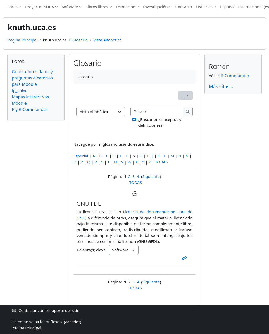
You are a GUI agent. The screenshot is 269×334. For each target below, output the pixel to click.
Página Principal (22, 40)
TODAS (161, 162)
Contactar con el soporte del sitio (46, 310)
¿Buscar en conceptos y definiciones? (160, 122)
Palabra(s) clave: (92, 249)
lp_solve (20, 90)
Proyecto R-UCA (39, 6)
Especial (80, 155)
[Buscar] (156, 111)
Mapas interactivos (30, 97)
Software (70, 6)
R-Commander (235, 75)
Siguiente (151, 176)
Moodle (19, 103)
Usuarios (204, 6)
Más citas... (221, 86)
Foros (12, 6)
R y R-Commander (30, 109)
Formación (126, 6)
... (187, 95)
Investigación (155, 6)
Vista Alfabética (107, 40)
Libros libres (97, 6)
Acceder (72, 321)
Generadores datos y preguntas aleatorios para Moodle (32, 78)
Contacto (183, 6)
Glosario (80, 40)
